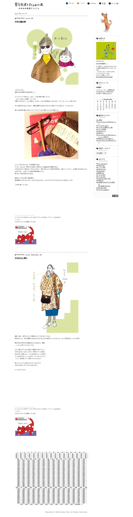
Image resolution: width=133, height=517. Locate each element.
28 (60, 453)
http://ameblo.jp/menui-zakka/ (104, 77)
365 (73, 483)
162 (38, 465)
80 (64, 457)
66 (77, 456)
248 (48, 473)
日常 (32, 18)
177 (43, 466)
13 (67, 452)
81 (68, 457)
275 (43, 475)
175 (33, 466)
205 (43, 469)
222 (58, 470)
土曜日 (100, 120)
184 (78, 466)
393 (73, 486)
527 (38, 499)
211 (73, 469)
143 (83, 462)
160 (28, 465)
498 (33, 496)
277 (53, 475)
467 (18, 493)
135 (43, 462)
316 (38, 479)
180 (58, 466)
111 (63, 460)
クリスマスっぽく (103, 125)
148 (38, 464)
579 (21, 504)
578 (83, 502)
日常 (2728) (101, 165)
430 (43, 489)
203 (33, 469)
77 (51, 457)
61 (55, 456)
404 (55, 487)
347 (53, 482)
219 (43, 470)
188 (28, 468)
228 (18, 471)
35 (16, 455)
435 (68, 489)
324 (78, 479)
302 (38, 478)
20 (25, 453)
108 (48, 460)
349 (63, 482)
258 (28, 474)
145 (23, 464)
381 (83, 484)
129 (83, 461)
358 (38, 483)
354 (18, 483)
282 (78, 475)
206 (48, 469)
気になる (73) (102, 169)
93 (48, 458)
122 (48, 461)
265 (63, 474)
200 (18, 469)
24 (42, 453)
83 (77, 457)
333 (53, 480)
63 (64, 456)
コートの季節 (102, 129)
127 (73, 461)
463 (68, 492)
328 (28, 480)
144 (18, 464)
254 (78, 473)
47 (68, 455)
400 (35, 487)
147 (33, 464)
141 (73, 462)
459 (48, 492)
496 (23, 496)
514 (43, 497)
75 (42, 457)
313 (23, 479)
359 (43, 483)
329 (33, 480)
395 (83, 486)
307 (63, 478)
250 (58, 473)
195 (63, 468)
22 (34, 453)
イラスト (91, 3)
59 (47, 456)
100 (78, 458)
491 (68, 495)
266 (68, 474)
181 (63, 466)
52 (16, 456)
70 (21, 457)
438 (83, 489)
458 (43, 492)
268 (78, 474)
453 (18, 492)
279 (63, 475)
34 (86, 453)
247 (43, 473)
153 (63, 464)
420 (64, 488)
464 (73, 492)
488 (53, 495)
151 (53, 464)
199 (83, 468)
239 (73, 471)
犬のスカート (102, 131)
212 (78, 469)
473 (48, 493)
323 (73, 479)
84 (81, 457)
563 (78, 501)
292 (58, 477)
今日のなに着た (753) (104, 178)
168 (68, 465)
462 (63, 492)
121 (43, 461)
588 (66, 504)
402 (45, 487)
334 (58, 480)
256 (18, 474)
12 (62, 452)
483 (28, 495)
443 (38, 491)
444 (43, 491)
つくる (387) (101, 175)
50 (81, 455)
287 (33, 477)
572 (53, 502)
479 (78, 493)
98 (70, 458)
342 (28, 482)
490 (63, 495)
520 (73, 497)
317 (43, 479)
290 (48, 477)
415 (39, 488)
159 (23, 465)
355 (23, 483)
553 (28, 501)
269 (83, 474)
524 (23, 499)
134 (38, 462)
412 (23, 488)
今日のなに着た (34, 254)
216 (28, 470)
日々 (80, 3)
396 (17, 487)
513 (38, 497)
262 (48, 474)
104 (28, 460)
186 (18, 468)
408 (75, 487)
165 (53, 465)
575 (68, 502)
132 (28, 462)
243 (23, 473)
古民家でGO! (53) (105, 186)
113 (73, 460)
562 (73, 501)
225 (73, 470)
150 (48, 464)
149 (43, 464)
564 (83, 501)
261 (43, 474)
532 (63, 499)
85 (86, 457)
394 (78, 486)
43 (51, 455)
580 (26, 504)
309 (73, 478)
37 (25, 455)
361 (53, 483)
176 (38, 466)
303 (43, 478)
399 (30, 487)
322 (68, 479)
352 (78, 482)
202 (28, 469)
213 (83, 469)
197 (73, 468)
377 (63, 484)
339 (83, 480)
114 (78, 460)
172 (18, 466)
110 (58, 460)
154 (68, 464)
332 (48, 480)
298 (18, 478)
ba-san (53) (101, 171)
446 (53, 491)
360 (48, 483)
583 (41, 504)
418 (53, 488)
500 (43, 496)
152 (58, 464)
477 (68, 493)
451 (78, 491)
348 (58, 482)
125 (63, 461)
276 (48, 475)
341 (23, 482)
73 (34, 457)
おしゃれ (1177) (102, 163)
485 (38, 495)
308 (68, 478)
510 (23, 497)
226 (78, 470)
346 (48, 482)
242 (18, 473)
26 (51, 453)
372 (38, 484)
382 (18, 486)
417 (49, 488)
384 (28, 486)
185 (83, 466)
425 (18, 489)
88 (27, 458)
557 (48, 501)
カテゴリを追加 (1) (103, 190)
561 (68, 501)
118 (28, 461)
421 (69, 488)
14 (71, 452)
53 (21, 456)
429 (38, 489)
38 (29, 455)
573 (58, 502)
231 (33, 471)
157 (83, 464)
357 (33, 483)
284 (18, 477)
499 (38, 496)
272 (28, 475)
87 (22, 458)
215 (23, 470)
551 (18, 501)
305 (53, 478)
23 (38, 453)
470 (33, 493)
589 (71, 504)
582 (36, 504)
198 (78, 468)
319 (53, 479)
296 (78, 477)
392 (68, 486)
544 (53, 500)
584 (46, 504)
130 (18, 462)
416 (43, 488)
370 (28, 484)
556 (43, 501)
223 (63, 470)
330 (38, 480)
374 (48, 484)
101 (83, 458)
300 (28, 478)
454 (23, 492)
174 (28, 466)
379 (73, 484)
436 (73, 489)
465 (78, 492)
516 (53, 497)
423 (79, 488)
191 (43, 468)
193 (53, 468)
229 (23, 471)
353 (83, 482)
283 (83, 475)
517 (58, 497)
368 (18, 484)
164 (48, 465)
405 (60, 487)
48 (73, 455)
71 (25, 457)
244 (28, 473)
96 (61, 458)
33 (81, 453)
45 (60, 455)
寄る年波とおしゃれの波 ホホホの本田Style (29, 6)
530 (53, 499)
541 (38, 500)
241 (83, 471)
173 (23, 466)
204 (38, 469)
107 (43, 460)
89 (31, 458)
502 (53, 496)
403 (50, 487)
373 (43, 484)
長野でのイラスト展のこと (106, 138)
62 (60, 456)
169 (73, 465)
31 (73, 453)
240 (78, 471)
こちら (108, 93)
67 (81, 456)
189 (33, 468)
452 (83, 491)
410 (85, 487)
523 (18, 499)
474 (53, 493)
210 (68, 469)
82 (73, 457)
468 (23, 493)
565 (18, 502)
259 (33, 474)
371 (33, 484)
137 (53, 462)
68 (86, 456)
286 (28, 477)
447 (58, 491)
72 (29, 457)
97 (65, 458)
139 (63, 462)
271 (23, 475)
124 (58, 461)
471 (38, 493)
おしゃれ (28, 18)
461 (58, 492)
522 (83, 497)
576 (73, 502)
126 (68, 461)
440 (23, 491)
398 (25, 487)
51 (86, 455)
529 (48, 499)
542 (43, 500)
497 (28, 496)
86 (18, 458)
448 (63, 491)
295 (73, 477)
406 (65, 487)
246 (38, 473)
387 (43, 486)
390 (58, 486)
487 (48, 495)
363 (63, 483)
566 (23, 502)
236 (58, 471)
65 (73, 456)
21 (29, 453)
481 (18, 495)
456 (33, 492)
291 (53, 477)
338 (78, 480)
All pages (77, 504)
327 (23, 480)
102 (18, 460)
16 (80, 452)
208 (58, 469)
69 (16, 457)
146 (28, 464)
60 (51, 456)
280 (68, 475)
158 (18, 465)
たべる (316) (101, 176)
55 (29, 456)
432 (53, 489)
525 (28, 499)
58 (42, 456)
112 (68, 460)
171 (83, 465)
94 (53, 458)
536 (83, 499)
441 (28, 491)
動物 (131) (101, 173)
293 (63, 477)
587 (61, 504)
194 (58, 468)
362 (58, 483)
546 (63, 500)
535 (78, 499)
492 (73, 495)
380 (78, 484)
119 (33, 461)
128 (78, 461)
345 (43, 482)
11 (58, 452)
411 (18, 488)
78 (55, 457)
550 (83, 500)
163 (43, 465)
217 (33, 470)
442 (33, 491)
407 (71, 487)
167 (63, 465)
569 (38, 502)
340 (18, 482)
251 (63, 473)
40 (38, 455)
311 (83, 478)
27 (55, 453)
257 (23, 474)
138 (58, 462)
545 (58, 500)
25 (47, 453)
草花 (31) (100, 180)
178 (48, 466)
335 (63, 480)
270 (18, 475)
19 (21, 453)
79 (60, 457)
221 (53, 470)
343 (33, 482)
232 (38, 471)
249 (53, 473)
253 (73, 473)
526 (33, 499)
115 (83, 460)
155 (73, 464)
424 (84, 488)
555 (38, 501)
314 (28, 479)
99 (74, 458)
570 (43, 502)
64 (68, 456)
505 (68, 496)
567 (28, 502)
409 (81, 487)
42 (47, 455)
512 (33, 497)
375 (53, 484)
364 (68, 483)
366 (78, 483)
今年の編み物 (20, 22)
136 (48, 462)
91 (40, 458)
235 (53, 471)
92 (44, 458)
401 (40, 487)
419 (59, 488)
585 (51, 504)
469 (28, 493)
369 (23, 484)
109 (53, 460)
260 (38, 474)
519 (68, 497)
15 (75, 452)
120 (38, 461)
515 (48, 497)
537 (18, 500)
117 (23, 461)
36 (21, 455)
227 (83, 470)
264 (58, 474)
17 (84, 452)
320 (58, 479)
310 (78, 478)
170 (78, 465)
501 (48, 496)
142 (78, 462)
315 (33, 479)
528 (43, 499)
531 (58, 499)
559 (58, 501)
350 (68, 482)
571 (48, 502)
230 (28, 471)
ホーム (70, 3)
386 (38, 486)
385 (33, 486)
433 (58, 489)
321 (63, 479)
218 (38, 470)
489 (58, 495)
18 (16, 453)
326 (18, 480)
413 (28, 488)
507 (78, 496)
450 (73, 491)
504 (63, 496)
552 (23, 501)
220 (48, 470)
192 (48, 468)
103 (23, 460)
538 (23, 500)
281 (73, 475)
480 (83, 493)
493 (78, 495)
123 (53, 461)
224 (68, 470)
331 (43, 480)
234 (48, 471)
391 (63, 486)
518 (63, 497)
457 (38, 492)
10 (54, 452)
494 (83, 495)
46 (64, 455)
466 (83, 492)
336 (68, 480)
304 (48, 478)
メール (113, 3)
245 (33, 473)
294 (68, 477)
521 (78, 497)
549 (78, 500)
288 (38, 477)
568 (33, 502)
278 (58, 475)
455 (28, 492)
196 (68, 468)
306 (58, 478)
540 (33, 500)
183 (73, 466)
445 (48, 491)
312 (18, 479)
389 (53, 486)
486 (43, 495)
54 (25, 456)
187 (23, 468)
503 (58, 496)
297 (83, 477)
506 (73, 496)
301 (33, 478)
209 (63, 469)
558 (53, 501)
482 (23, 495)
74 (38, 457)
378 (68, 484)
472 (43, 493)
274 (38, 475)
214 (18, 470)
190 (38, 468)
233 (43, 471)
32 (77, 453)
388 (48, 486)
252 (68, 473)
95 (57, 458)
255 (83, 473)
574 (63, 502)
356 (28, 483)
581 (31, 504)
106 (38, 460)
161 (33, 465)
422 (74, 488)
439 (18, 491)
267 (73, 474)
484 (33, 495)
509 (18, 497)
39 (34, 455)
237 (63, 471)
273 (33, 475)
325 (83, 479)
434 (63, 489)
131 (23, 462)
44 (55, 455)
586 (56, 504)
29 (64, 453)
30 (68, 453)
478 (73, 493)
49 (77, 455)
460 (53, 492)
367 (83, 483)
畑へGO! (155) (102, 188)
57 (38, 456)
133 (33, 462)
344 (38, 482)
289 (43, 477)
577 (78, 502)
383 (23, 486)
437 (78, 489)
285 (23, 477)
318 (48, 479)
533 (68, 499)
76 (47, 457)
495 (18, 496)
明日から (100, 133)
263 (53, 474)
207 (53, 469)
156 (78, 464)
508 (83, 496)
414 (33, 488)
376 (58, 484)
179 (53, 466)
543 (48, 500)
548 (73, 500)
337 (73, 480)
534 (73, 499)
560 (63, 501)
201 (23, 469)
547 (68, 500)
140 (68, 462)
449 (68, 491)
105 (33, 460)
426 (23, 489)
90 (35, 458)
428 (33, 489)
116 (18, 461)
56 (34, 456)
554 (33, 501)
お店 (102, 3)
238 (68, 471)
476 (63, 493)
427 (28, 489)
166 (58, 465)
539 (28, 500)
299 (23, 478)
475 (58, 493)
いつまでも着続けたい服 (105, 127)
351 (73, 482)
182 (68, 466)
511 (28, 497)
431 (48, 489)
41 (42, 455)
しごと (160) (101, 167)
